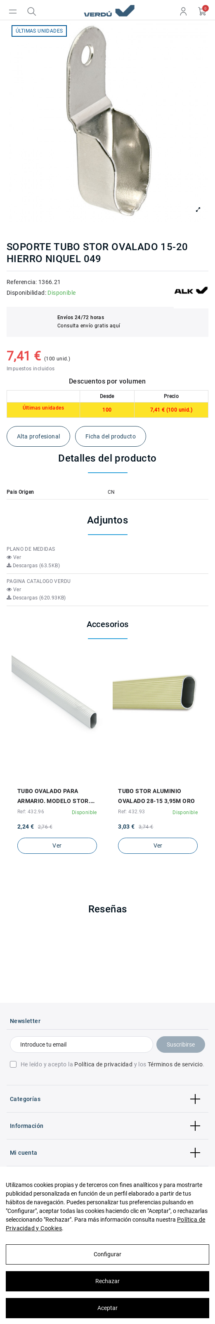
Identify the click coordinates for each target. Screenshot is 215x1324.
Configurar (107, 1254)
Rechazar (107, 1281)
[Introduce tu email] (81, 1044)
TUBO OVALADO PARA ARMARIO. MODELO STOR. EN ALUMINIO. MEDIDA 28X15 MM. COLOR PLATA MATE (53, 797)
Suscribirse (181, 1044)
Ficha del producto (110, 436)
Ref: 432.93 (131, 812)
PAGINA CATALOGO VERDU (39, 581)
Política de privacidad (103, 1064)
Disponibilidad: (26, 292)
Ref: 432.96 (30, 812)
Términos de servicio (175, 1064)
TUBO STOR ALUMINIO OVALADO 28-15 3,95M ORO (156, 796)
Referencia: (22, 282)
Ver (14, 557)
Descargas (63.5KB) (33, 565)
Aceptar (107, 1308)
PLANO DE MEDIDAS (31, 549)
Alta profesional (38, 436)
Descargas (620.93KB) (36, 598)
